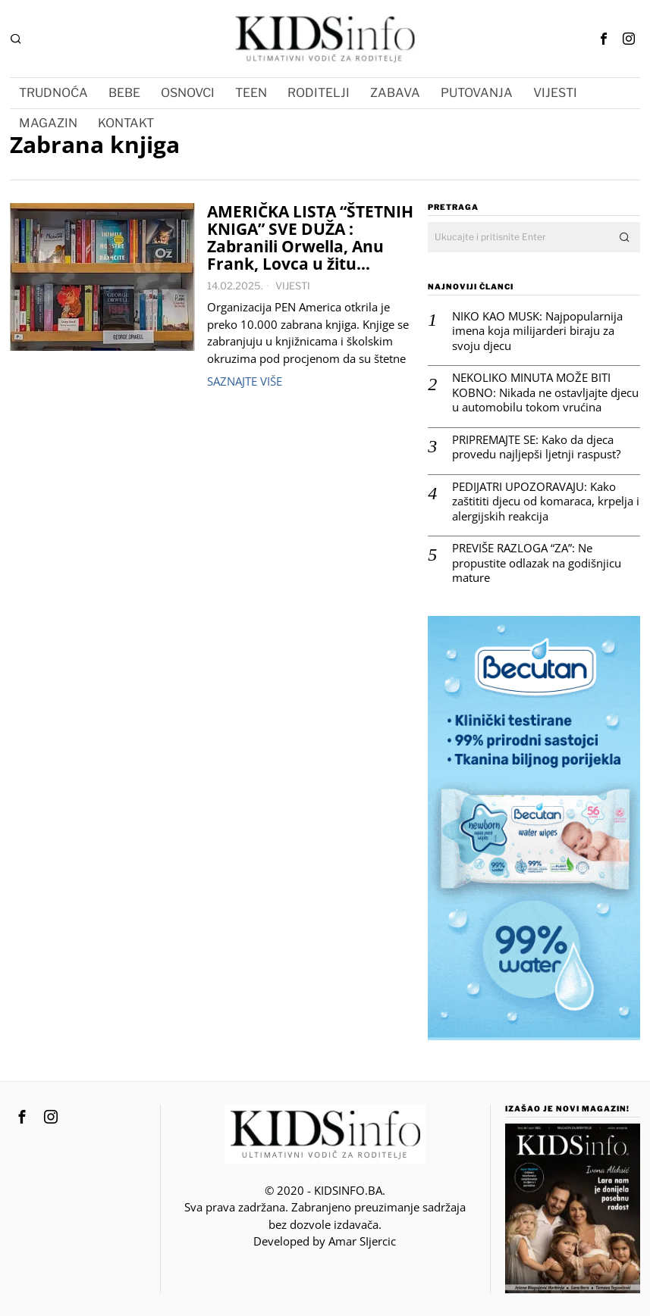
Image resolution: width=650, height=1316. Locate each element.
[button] (625, 237)
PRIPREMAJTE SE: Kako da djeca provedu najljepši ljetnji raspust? (536, 447)
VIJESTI (292, 286)
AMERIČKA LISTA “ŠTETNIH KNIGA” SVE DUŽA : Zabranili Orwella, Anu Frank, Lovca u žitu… (310, 238)
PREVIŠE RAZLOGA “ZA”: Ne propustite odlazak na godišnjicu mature (536, 563)
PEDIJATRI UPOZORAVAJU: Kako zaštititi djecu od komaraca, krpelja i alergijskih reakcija (545, 502)
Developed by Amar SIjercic (324, 1241)
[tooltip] (603, 38)
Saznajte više (244, 381)
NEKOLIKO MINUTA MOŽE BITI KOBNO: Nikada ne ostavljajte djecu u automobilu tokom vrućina (545, 392)
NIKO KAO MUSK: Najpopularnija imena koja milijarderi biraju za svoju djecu (537, 331)
